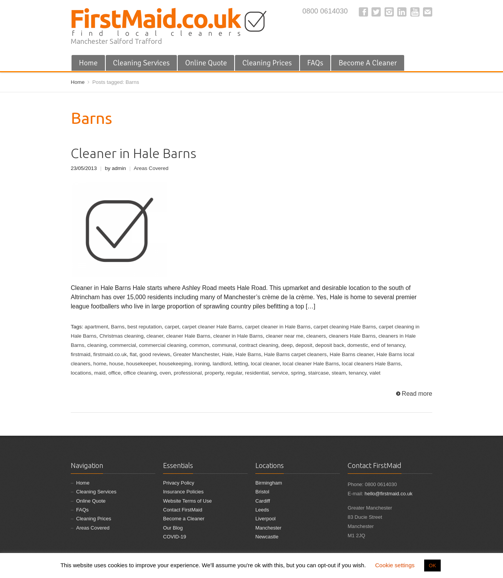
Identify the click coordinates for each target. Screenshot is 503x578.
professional (188, 373)
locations (81, 373)
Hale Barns (248, 354)
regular (234, 373)
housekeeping (175, 363)
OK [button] (432, 565)
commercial (123, 345)
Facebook (363, 12)
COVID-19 (174, 537)
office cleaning (140, 373)
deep (287, 345)
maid (99, 373)
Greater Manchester (196, 354)
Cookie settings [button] (395, 565)
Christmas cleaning (121, 336)
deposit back (330, 345)
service (279, 373)
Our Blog (173, 528)
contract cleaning (258, 345)
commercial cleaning (162, 345)
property (214, 373)
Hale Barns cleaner (351, 354)
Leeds (262, 510)
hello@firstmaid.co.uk (388, 493)
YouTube (415, 12)
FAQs (315, 63)
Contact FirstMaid (182, 510)
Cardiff (262, 501)
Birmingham (268, 483)
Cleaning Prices (267, 63)
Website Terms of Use (187, 501)
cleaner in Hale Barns (238, 336)
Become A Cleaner (367, 63)
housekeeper (141, 363)
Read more (417, 393)
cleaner (155, 336)
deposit (304, 345)
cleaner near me (284, 336)
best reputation (144, 327)
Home (88, 63)
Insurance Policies (183, 492)
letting (241, 363)
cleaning (97, 345)
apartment (96, 327)
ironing (202, 363)
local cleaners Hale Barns (371, 363)
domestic (357, 345)
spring (298, 373)
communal (224, 345)
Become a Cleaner (184, 518)
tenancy (357, 373)
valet (375, 373)
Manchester (268, 528)
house (116, 363)
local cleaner (265, 363)
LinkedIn (401, 12)
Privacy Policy (178, 483)
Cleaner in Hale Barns (133, 153)
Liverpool (265, 518)
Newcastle (266, 537)
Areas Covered (151, 168)
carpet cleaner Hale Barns (212, 327)
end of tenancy (388, 345)
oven (165, 373)
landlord (222, 363)
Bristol (262, 492)
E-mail (427, 12)
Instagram (389, 12)
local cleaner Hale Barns (311, 363)
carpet (172, 327)
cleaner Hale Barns (188, 336)
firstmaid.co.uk (110, 354)
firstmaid (80, 354)
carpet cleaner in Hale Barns (278, 327)
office (114, 373)
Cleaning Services (141, 63)
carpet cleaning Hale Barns (344, 327)
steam (339, 373)
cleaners (316, 336)
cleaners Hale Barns (352, 336)
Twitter (376, 12)
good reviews (155, 354)
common (199, 345)
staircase (318, 373)
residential (257, 373)
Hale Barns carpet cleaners (295, 354)
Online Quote (206, 63)
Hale (227, 354)
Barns (117, 327)
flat (133, 354)
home (100, 363)
